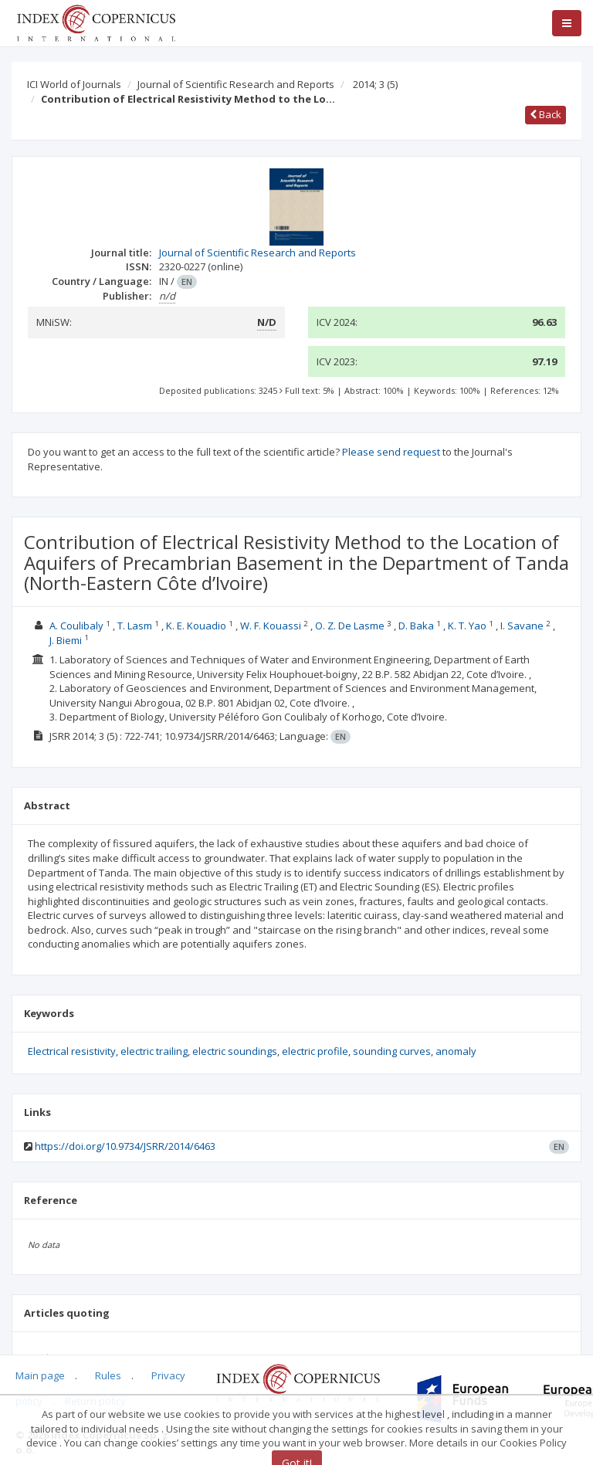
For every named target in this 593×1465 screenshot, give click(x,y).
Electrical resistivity (72, 1051)
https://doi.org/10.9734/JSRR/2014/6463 (125, 1146)
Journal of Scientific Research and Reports (235, 84)
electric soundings (234, 1051)
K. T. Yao (467, 625)
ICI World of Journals (74, 84)
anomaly (455, 1051)
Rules (108, 1375)
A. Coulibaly (76, 625)
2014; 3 (375, 84)
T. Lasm (134, 625)
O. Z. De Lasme (350, 625)
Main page (40, 1375)
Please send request (391, 452)
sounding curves (392, 1051)
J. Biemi (65, 640)
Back (545, 114)
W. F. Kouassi (270, 625)
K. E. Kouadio (196, 625)
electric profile (315, 1051)
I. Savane (522, 625)
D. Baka (416, 625)
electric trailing (154, 1051)
